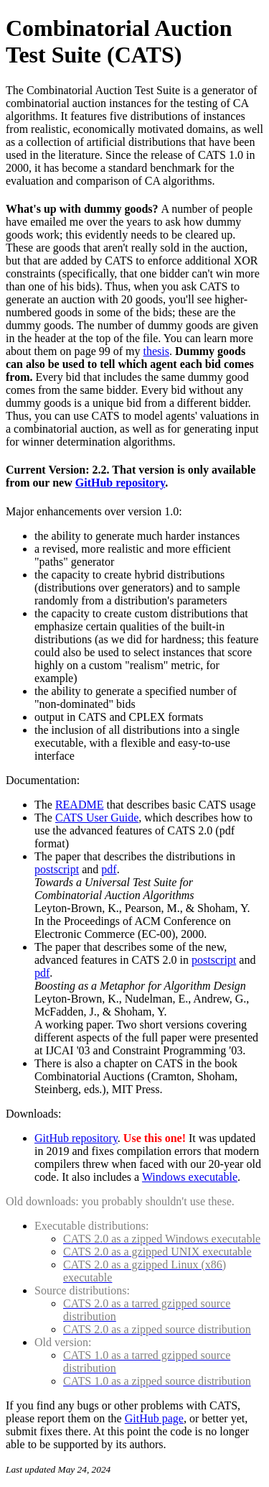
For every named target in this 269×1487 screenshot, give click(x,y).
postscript (56, 869)
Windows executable (189, 1177)
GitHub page (154, 1418)
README (79, 804)
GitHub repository (120, 483)
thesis (156, 351)
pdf (108, 869)
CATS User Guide (96, 817)
